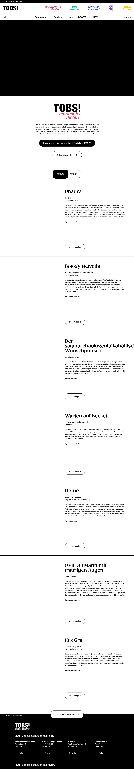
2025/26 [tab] (61, 174)
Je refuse (107, 764)
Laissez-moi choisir (112, 759)
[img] (10, 8)
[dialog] (113, 757)
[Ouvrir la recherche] (5, 17)
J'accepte (118, 764)
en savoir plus (75, 247)
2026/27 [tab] (73, 174)
